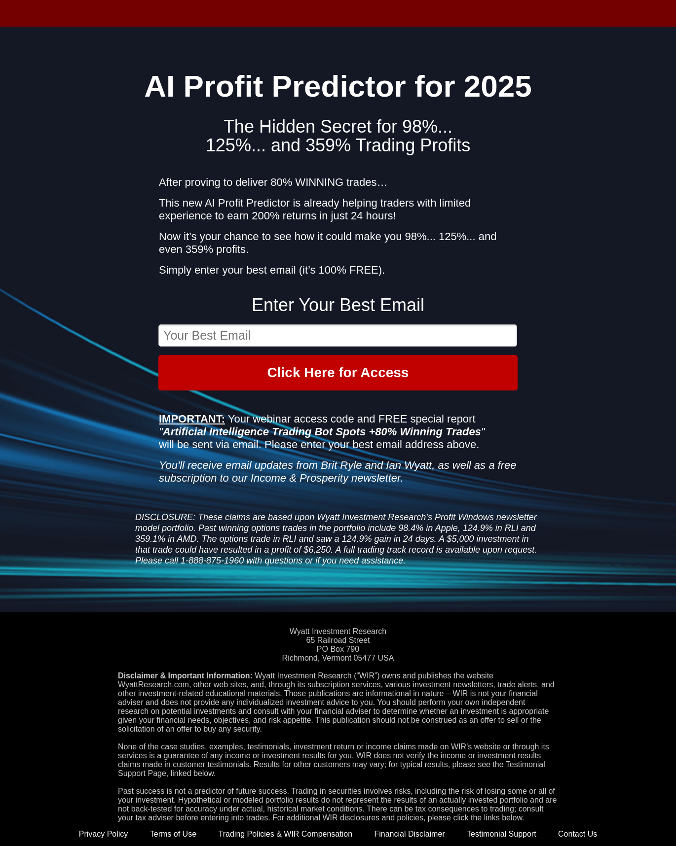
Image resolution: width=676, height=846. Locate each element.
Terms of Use (173, 834)
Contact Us (577, 834)
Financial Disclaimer (409, 834)
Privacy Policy (103, 834)
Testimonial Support (501, 834)
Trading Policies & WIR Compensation (286, 834)
